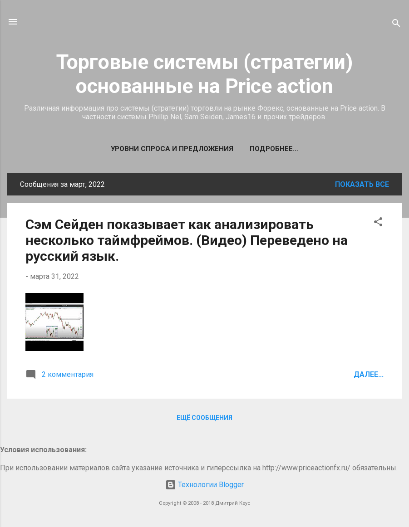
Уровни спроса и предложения (172, 149)
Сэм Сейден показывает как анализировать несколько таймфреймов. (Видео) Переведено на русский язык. (186, 240)
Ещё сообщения (204, 417)
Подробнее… (274, 149)
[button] (378, 223)
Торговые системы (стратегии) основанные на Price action (204, 74)
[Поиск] (396, 25)
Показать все (362, 184)
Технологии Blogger (204, 484)
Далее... (369, 374)
